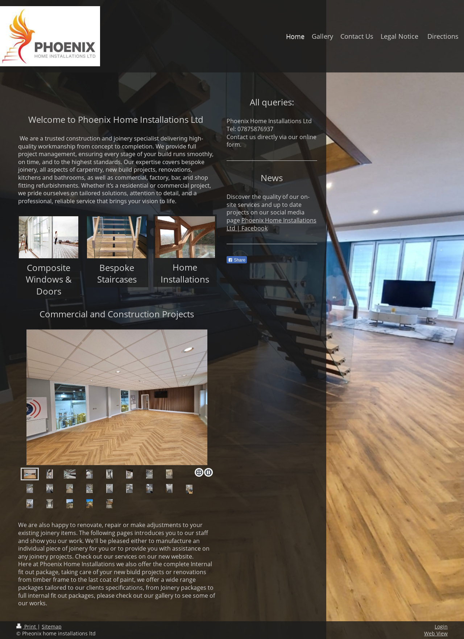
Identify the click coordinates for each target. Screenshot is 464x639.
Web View (436, 633)
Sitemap (52, 626)
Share (236, 260)
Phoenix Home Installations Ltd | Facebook (271, 224)
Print (26, 626)
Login (441, 626)
